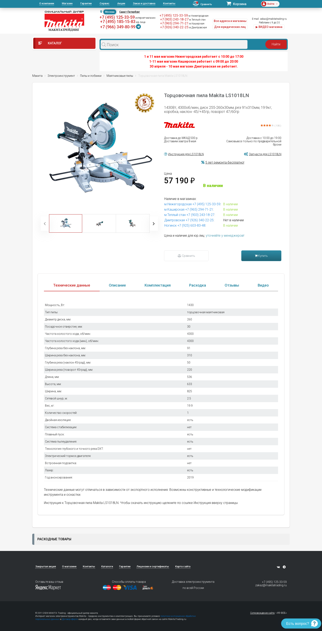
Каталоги (107, 566)
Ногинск (170, 225)
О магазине (69, 566)
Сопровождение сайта (262, 612)
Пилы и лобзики (90, 75)
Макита (37, 75)
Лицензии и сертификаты (153, 566)
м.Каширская (196, 23)
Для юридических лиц (230, 27)
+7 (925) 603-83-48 (191, 225)
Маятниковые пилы (120, 75)
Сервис (104, 3)
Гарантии (86, 3)
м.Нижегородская (198, 15)
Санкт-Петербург (129, 11)
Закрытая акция (45, 566)
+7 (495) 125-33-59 (117, 17)
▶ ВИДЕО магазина (269, 27)
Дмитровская (174, 220)
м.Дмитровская (198, 27)
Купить (261, 255)
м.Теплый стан (197, 19)
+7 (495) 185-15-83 (117, 21)
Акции (121, 3)
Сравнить (186, 255)
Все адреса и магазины (230, 21)
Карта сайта (182, 566)
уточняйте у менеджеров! (225, 235)
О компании (46, 3)
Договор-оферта (70, 619)
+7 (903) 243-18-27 (174, 19)
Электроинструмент (61, 75)
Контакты (169, 3)
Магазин (67, 3)
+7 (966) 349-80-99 (117, 26)
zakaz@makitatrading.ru (273, 18)
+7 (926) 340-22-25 (174, 27)
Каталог (50, 43)
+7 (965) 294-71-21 (174, 23)
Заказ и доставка (144, 3)
